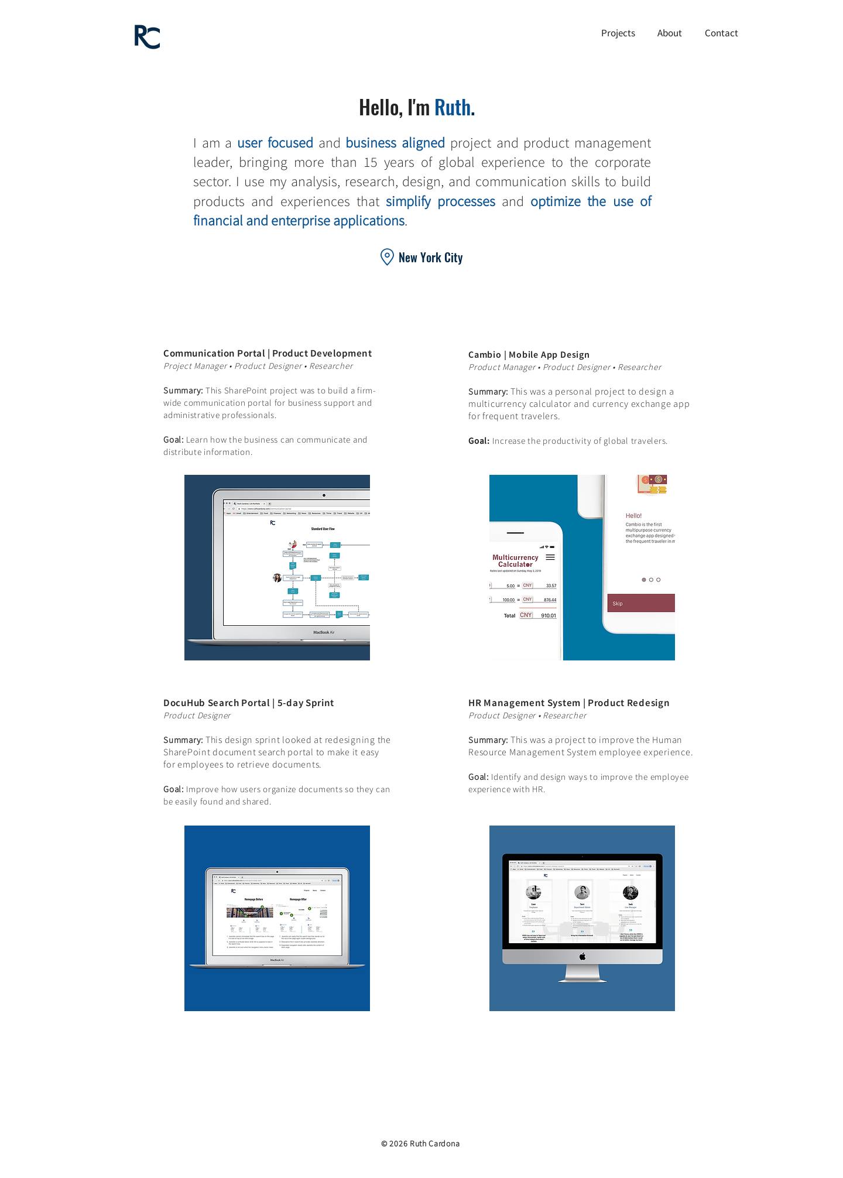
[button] (618, 33)
